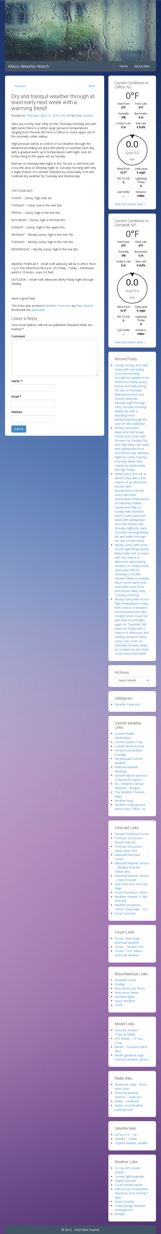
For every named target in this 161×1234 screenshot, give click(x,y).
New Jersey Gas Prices (130, 988)
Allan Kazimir (84, 115)
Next (91, 86)
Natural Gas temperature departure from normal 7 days (132, 1193)
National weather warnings (126, 769)
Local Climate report (128, 1185)
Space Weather (125, 1001)
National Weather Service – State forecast (132, 878)
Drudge (120, 984)
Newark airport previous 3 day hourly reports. (131, 777)
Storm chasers (124, 1201)
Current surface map (129, 742)
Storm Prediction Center (131, 892)
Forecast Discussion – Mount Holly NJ (130, 840)
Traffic (119, 1005)
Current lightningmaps (129, 1176)
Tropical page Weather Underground (130, 1208)
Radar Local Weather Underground (129, 1107)
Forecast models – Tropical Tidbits (127, 1032)
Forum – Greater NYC (129, 947)
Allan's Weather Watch (28, 66)
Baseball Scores (125, 980)
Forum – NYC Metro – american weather (130, 953)
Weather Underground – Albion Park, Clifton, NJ (131, 807)
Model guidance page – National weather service (131, 1057)
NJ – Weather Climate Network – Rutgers (129, 786)
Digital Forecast (125, 1181)
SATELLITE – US (126, 1135)
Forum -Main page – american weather (128, 940)
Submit (18, 429)
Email (16, 397)
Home (123, 66)
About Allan (142, 66)
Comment (18, 336)
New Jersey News (127, 993)
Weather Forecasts (58, 306)
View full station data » (130, 204)
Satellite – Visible (126, 1139)
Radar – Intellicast (127, 1101)
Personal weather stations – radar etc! (128, 1095)
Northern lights (125, 997)
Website (16, 412)
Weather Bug (123, 800)
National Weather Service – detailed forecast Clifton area (132, 867)
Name (16, 381)
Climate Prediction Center (132, 834)
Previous (20, 86)
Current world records (129, 746)
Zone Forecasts (125, 913)
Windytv (120, 1214)
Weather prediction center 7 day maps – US (131, 907)
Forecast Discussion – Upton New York (130, 848)
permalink (38, 310)
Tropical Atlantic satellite (131, 1143)
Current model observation (124, 736)
